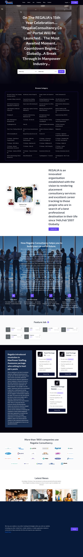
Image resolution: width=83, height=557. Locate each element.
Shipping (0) (58, 129)
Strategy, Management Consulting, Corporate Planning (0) (46, 100)
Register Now (54, 229)
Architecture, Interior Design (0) (30, 94)
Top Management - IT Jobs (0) (46, 155)
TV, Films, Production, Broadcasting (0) (60, 125)
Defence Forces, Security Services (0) (30, 130)
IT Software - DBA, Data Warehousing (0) (28, 139)
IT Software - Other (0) (28, 146)
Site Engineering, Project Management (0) (44, 115)
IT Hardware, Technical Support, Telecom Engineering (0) (62, 120)
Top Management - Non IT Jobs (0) (62, 156)
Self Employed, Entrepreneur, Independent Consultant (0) (13, 104)
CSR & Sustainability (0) (12, 133)
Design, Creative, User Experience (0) (46, 95)
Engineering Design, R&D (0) (61, 115)
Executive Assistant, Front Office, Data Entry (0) (46, 104)
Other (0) (25, 124)
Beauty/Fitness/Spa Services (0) (30, 133)
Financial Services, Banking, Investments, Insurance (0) (29, 100)
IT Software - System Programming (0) (60, 147)
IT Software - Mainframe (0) (29, 143)
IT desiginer (14, 335)
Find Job (61, 71)
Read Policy (8, 532)
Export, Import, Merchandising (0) (30, 104)
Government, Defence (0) (44, 151)
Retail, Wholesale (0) (27, 155)
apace (12, 329)
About (28, 2)
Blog (44, 2)
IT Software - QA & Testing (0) (45, 146)
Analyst (13, 328)
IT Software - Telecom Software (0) (30, 151)
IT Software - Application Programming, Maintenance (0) (62, 134)
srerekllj (50, 328)
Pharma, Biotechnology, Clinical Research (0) (13, 156)
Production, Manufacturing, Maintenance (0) (29, 115)
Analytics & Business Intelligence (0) (46, 130)
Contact (49, 2)
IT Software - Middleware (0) (45, 143)
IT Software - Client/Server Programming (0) (13, 139)
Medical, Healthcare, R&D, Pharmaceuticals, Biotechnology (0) (62, 110)
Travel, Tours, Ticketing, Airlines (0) (14, 129)
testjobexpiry (70, 328)
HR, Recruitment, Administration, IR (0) (62, 104)
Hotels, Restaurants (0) (60, 94)
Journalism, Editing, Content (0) (13, 99)
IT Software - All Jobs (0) (28, 119)
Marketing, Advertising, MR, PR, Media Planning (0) (45, 109)
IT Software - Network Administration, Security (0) (13, 147)
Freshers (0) (42, 133)
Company (39, 2)
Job (33, 2)
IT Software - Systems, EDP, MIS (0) (14, 151)
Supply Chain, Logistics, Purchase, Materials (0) (30, 109)
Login (74, 2)
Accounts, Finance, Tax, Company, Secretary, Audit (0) (14, 95)
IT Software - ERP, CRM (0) (13, 143)
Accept (74, 529)
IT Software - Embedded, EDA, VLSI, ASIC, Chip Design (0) (62, 139)
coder (31, 328)
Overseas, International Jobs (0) (62, 151)
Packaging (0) (10, 115)
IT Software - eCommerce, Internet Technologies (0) (45, 139)
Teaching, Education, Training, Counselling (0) (45, 120)
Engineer (32, 335)
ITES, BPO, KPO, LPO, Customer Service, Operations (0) (62, 100)
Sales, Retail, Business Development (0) (12, 120)
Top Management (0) (11, 124)
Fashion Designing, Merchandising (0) (46, 125)
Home (23, 2)
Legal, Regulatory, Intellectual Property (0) (13, 109)
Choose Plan (46, 379)
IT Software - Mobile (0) (61, 143)
